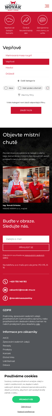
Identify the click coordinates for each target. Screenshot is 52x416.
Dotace (6, 365)
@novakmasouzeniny (17, 298)
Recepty (7, 345)
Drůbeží (10, 73)
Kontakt (7, 353)
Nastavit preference (26, 411)
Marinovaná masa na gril (19, 55)
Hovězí (9, 67)
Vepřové (10, 61)
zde (38, 324)
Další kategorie (28, 80)
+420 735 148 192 (15, 281)
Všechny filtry (27, 95)
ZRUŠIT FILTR (26, 110)
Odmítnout (26, 406)
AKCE (6, 338)
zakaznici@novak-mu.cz (19, 289)
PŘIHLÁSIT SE (26, 247)
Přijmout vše (26, 399)
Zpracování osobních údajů (16, 341)
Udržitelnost (9, 361)
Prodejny (7, 349)
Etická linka (8, 357)
